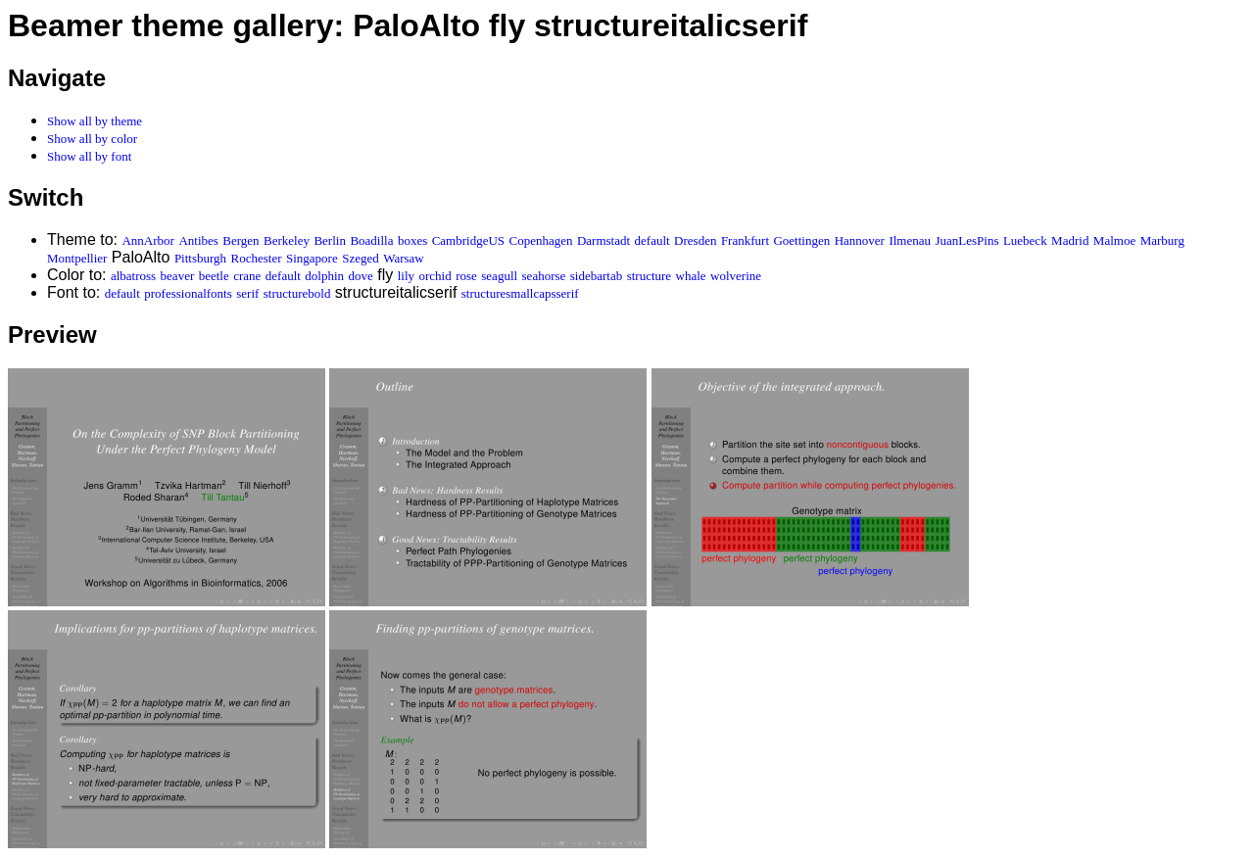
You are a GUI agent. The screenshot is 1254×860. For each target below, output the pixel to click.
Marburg (1162, 240)
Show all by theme (94, 121)
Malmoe (1114, 240)
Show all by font (89, 156)
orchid (434, 275)
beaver (178, 275)
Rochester (256, 258)
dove (361, 275)
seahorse (544, 275)
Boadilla (371, 240)
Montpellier (77, 258)
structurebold (297, 293)
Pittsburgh (200, 258)
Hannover (860, 240)
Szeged (360, 258)
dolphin (324, 275)
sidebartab (596, 275)
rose (466, 275)
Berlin (330, 240)
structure (649, 275)
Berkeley (287, 240)
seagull (499, 275)
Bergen (240, 240)
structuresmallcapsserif (520, 293)
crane (247, 275)
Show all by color (92, 138)
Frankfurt (745, 240)
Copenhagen (541, 240)
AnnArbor (147, 240)
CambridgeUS (468, 240)
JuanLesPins (966, 240)
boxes (412, 240)
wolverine (735, 275)
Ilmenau (910, 240)
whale (691, 275)
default (652, 240)
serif (247, 293)
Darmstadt (603, 240)
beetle (214, 275)
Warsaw (403, 258)
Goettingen (801, 240)
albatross (133, 275)
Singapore (312, 258)
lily (406, 275)
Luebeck (1025, 240)
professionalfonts (188, 293)
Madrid (1069, 240)
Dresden (695, 240)
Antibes (197, 240)
